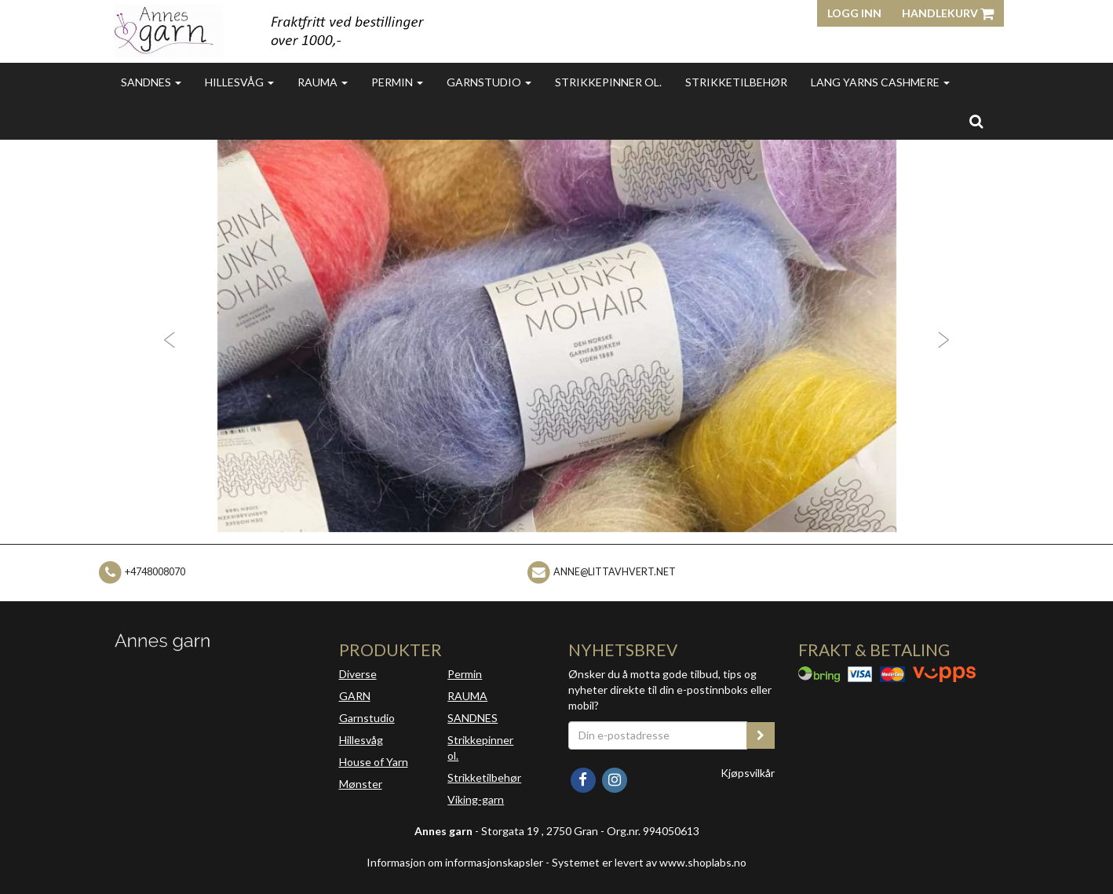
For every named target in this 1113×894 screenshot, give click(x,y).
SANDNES (472, 717)
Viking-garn (475, 799)
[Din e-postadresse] (657, 735)
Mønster (360, 783)
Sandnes (151, 82)
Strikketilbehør (736, 82)
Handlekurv (948, 13)
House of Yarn (373, 761)
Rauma (322, 82)
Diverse (358, 674)
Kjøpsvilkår (748, 772)
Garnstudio (489, 82)
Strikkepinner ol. (608, 82)
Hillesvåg (239, 82)
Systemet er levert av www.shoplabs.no (649, 862)
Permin (397, 82)
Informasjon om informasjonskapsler (455, 862)
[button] (166, 336)
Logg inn (854, 13)
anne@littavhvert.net (614, 572)
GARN (354, 695)
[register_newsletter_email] (760, 735)
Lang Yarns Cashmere (880, 82)
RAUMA (467, 695)
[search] (976, 120)
